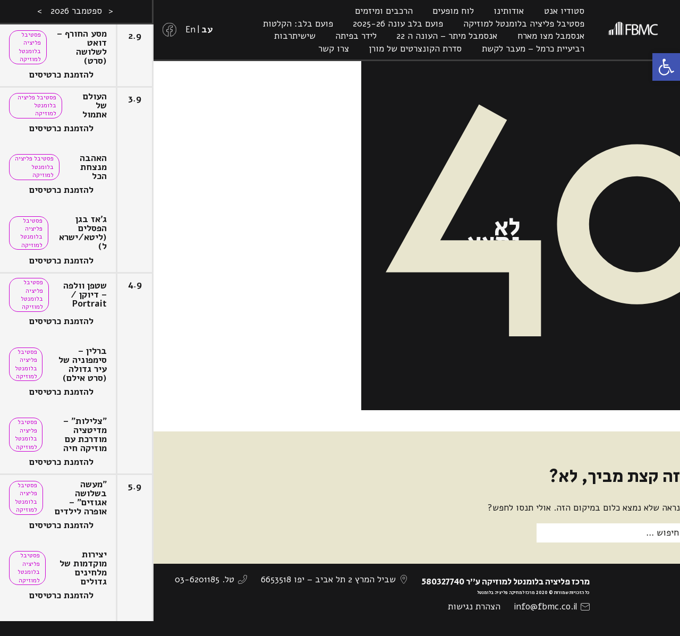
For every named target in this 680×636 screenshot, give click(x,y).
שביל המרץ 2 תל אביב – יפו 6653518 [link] (328, 579)
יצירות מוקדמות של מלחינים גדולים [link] (83, 568)
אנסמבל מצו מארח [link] (550, 36)
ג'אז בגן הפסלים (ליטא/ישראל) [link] (83, 232)
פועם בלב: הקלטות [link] (298, 24)
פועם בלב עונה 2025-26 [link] (398, 24)
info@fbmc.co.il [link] (545, 606)
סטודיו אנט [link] (564, 11)
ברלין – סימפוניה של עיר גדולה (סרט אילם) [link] (82, 364)
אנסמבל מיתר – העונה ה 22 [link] (446, 36)
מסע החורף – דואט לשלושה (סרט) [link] (82, 47)
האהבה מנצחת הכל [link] (93, 167)
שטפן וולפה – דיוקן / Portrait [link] (85, 294)
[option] (77, 318)
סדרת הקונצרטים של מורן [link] (415, 49)
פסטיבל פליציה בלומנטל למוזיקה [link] (523, 24)
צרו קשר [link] (333, 49)
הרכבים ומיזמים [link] (384, 11)
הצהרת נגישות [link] (474, 606)
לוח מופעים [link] (453, 11)
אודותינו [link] (509, 11)
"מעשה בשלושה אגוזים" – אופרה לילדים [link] (81, 498)
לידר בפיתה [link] (356, 36)
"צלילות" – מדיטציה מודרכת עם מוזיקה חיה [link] (85, 434)
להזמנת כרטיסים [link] (61, 75)
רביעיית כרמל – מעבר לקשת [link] (533, 49)
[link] (666, 67)
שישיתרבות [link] (295, 36)
